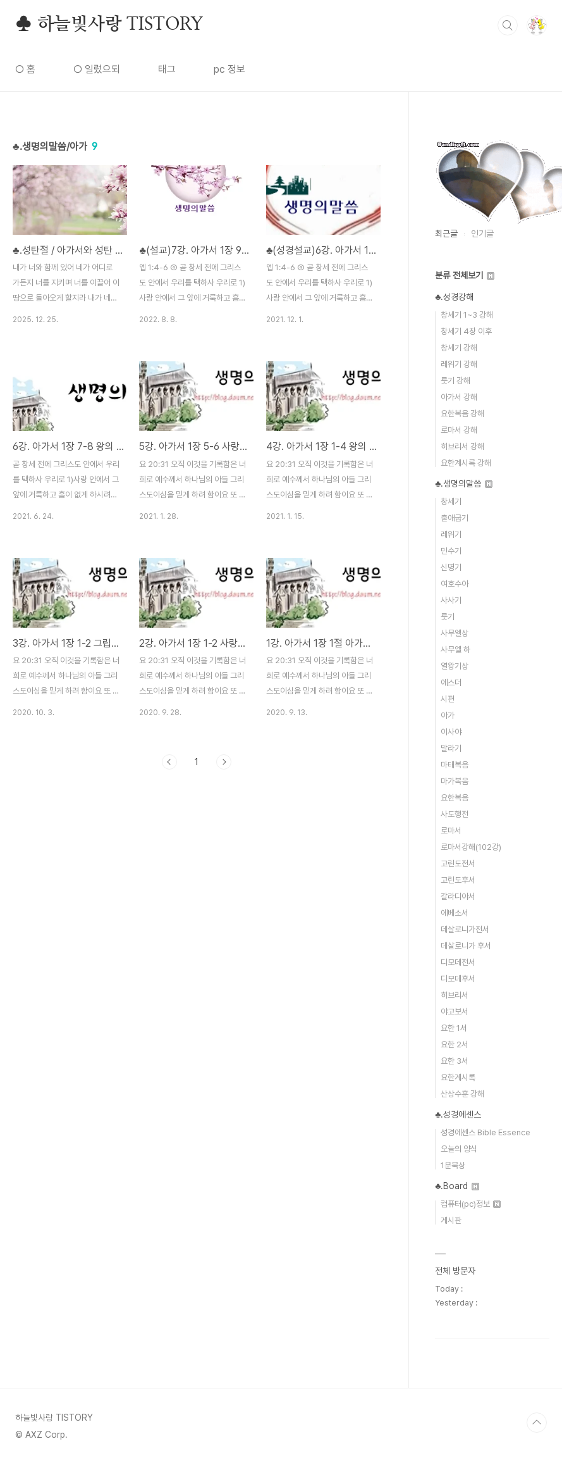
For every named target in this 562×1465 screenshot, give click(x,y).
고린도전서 (458, 863)
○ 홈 (25, 69)
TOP (537, 1422)
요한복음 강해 (462, 413)
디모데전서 (458, 962)
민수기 (451, 551)
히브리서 (454, 995)
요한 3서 (454, 1061)
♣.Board (457, 1186)
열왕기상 (454, 666)
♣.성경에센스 (458, 1114)
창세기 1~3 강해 (467, 315)
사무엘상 (454, 633)
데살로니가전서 (465, 929)
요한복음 (454, 797)
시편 (448, 699)
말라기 (451, 748)
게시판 (451, 1220)
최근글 (446, 233)
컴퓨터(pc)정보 (471, 1204)
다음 (223, 762)
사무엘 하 (455, 649)
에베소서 (454, 913)
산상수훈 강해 (462, 1094)
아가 (448, 715)
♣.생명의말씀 (463, 483)
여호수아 (454, 584)
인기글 (482, 233)
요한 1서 (454, 1028)
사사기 (451, 600)
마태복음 (454, 765)
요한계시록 (458, 1077)
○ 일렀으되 (96, 69)
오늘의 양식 (459, 1149)
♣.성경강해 (454, 297)
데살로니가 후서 (466, 946)
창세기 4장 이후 (466, 331)
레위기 (451, 534)
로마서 (451, 830)
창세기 (451, 501)
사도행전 (454, 814)
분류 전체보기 (464, 275)
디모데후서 (458, 978)
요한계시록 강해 (466, 463)
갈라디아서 (458, 896)
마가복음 (454, 781)
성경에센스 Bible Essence (485, 1132)
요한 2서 (454, 1044)
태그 (167, 69)
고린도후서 (458, 880)
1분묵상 (453, 1165)
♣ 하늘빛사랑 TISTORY (109, 25)
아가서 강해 (459, 397)
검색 (507, 25)
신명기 (451, 567)
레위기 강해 (459, 364)
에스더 (451, 682)
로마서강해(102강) (471, 847)
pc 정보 (229, 69)
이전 (169, 762)
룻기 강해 (455, 380)
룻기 (448, 616)
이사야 (451, 732)
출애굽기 (454, 518)
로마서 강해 (459, 430)
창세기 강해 (459, 347)
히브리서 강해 (462, 446)
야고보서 (454, 1011)
